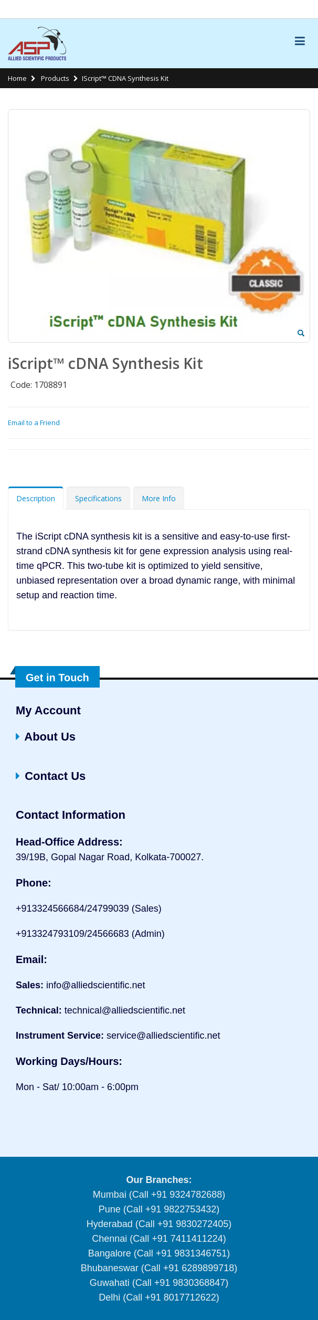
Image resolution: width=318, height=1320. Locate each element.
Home (17, 78)
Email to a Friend (34, 422)
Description (35, 498)
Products (54, 78)
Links (299, 9)
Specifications (98, 498)
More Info (159, 498)
